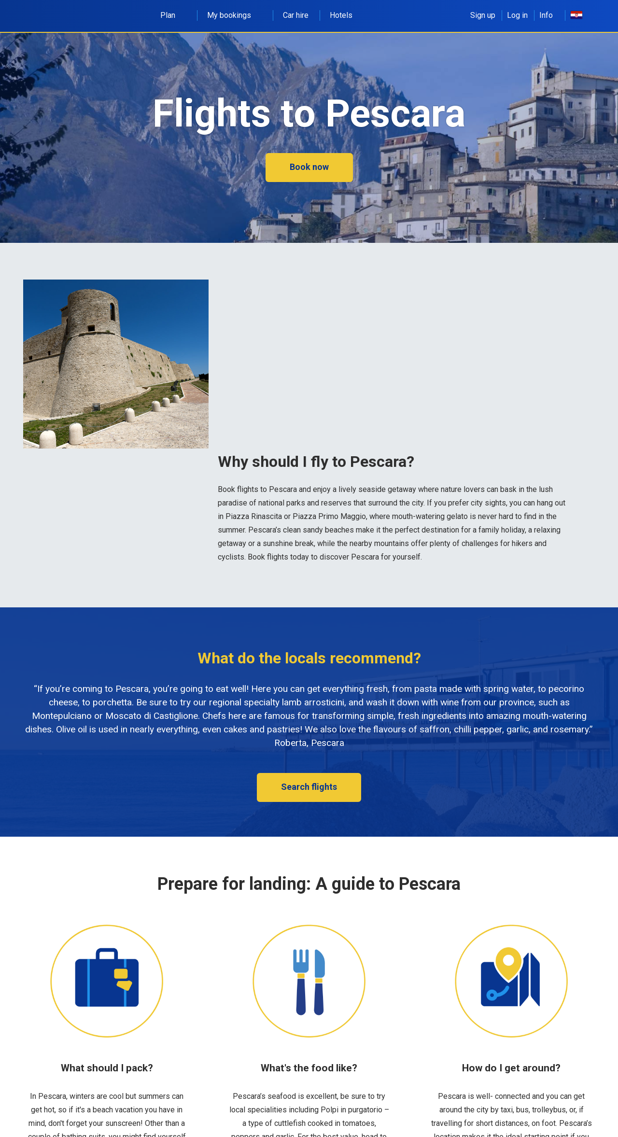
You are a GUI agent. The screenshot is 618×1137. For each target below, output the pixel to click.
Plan (173, 15)
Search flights (309, 787)
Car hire (296, 15)
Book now (309, 167)
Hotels (341, 15)
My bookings (234, 15)
